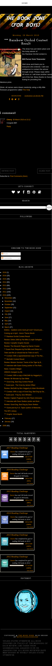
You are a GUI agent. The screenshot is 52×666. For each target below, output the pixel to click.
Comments (7, 258)
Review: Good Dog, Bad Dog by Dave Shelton (21, 405)
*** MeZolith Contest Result (14, 359)
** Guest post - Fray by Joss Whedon (17, 395)
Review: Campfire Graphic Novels (16, 343)
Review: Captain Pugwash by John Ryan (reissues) (23, 398)
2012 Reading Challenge (17, 556)
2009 (5, 426)
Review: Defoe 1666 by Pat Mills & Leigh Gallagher (23, 340)
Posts (5, 254)
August (7, 311)
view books (30, 461)
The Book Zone (26, 635)
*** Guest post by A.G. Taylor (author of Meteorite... (23, 408)
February (8, 418)
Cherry (9, 120)
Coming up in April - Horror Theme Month (19, 333)
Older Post (44, 171)
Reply (9, 126)
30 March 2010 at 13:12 (22, 120)
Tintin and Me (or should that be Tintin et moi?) (21, 353)
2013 (5, 285)
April (6, 324)
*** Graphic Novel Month (13, 414)
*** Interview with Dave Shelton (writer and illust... (22, 401)
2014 (5, 282)
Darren (12, 452)
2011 (5, 292)
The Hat (26, 90)
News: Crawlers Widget (12, 369)
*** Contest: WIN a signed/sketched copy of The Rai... (24, 356)
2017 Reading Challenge (17, 448)
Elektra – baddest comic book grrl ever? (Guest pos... (23, 330)
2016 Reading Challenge (17, 469)
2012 (5, 289)
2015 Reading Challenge (17, 491)
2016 (5, 276)
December (9, 298)
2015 (5, 279)
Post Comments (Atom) (18, 176)
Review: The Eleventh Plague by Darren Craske (22, 346)
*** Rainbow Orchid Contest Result (17, 336)
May (6, 321)
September (9, 308)
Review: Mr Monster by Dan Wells (16, 379)
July (6, 314)
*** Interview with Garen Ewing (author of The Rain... (23, 366)
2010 (5, 295)
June (7, 317)
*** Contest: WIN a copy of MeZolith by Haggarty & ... (23, 375)
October (8, 304)
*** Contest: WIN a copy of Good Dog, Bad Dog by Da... (24, 392)
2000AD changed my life (13, 372)
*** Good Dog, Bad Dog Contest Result (18, 382)
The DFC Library (10, 411)
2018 (5, 272)
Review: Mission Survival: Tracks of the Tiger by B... (23, 362)
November (9, 301)
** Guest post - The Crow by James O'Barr (19, 385)
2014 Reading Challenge (17, 513)
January (8, 422)
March (7, 327)
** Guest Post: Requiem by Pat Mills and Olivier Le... (23, 349)
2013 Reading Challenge (17, 535)
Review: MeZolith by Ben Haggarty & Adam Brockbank (24, 388)
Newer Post (8, 171)
